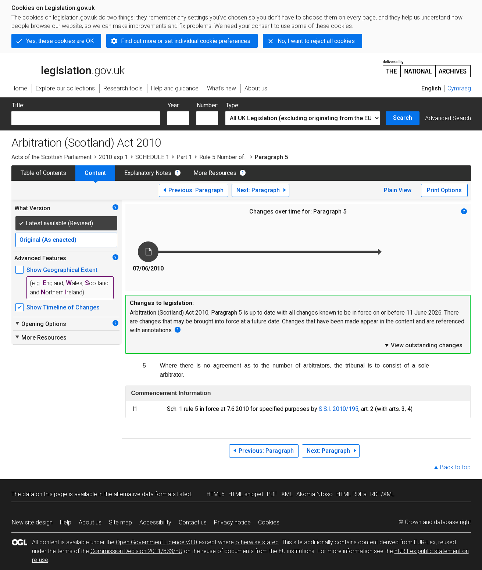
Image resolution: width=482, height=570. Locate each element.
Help (65, 522)
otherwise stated (257, 542)
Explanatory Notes (147, 172)
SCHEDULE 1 (152, 157)
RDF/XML (382, 494)
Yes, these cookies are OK (60, 40)
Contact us (193, 522)
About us (90, 522)
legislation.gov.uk (68, 68)
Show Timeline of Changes (63, 307)
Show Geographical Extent (61, 269)
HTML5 (216, 494)
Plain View (397, 190)
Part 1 (184, 157)
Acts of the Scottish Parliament (51, 157)
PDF (272, 494)
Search (402, 117)
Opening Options (40, 323)
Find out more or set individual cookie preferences (185, 40)
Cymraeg (459, 88)
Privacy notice (232, 522)
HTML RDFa (351, 494)
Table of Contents (43, 172)
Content (95, 172)
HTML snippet (245, 494)
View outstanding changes (423, 345)
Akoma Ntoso (314, 494)
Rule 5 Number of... (223, 157)
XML (287, 494)
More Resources (214, 172)
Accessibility (155, 522)
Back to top (455, 467)
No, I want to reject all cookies (316, 40)
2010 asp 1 (113, 157)
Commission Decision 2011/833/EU (136, 551)
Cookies (268, 522)
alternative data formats (145, 494)
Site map (120, 522)
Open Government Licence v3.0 (156, 542)
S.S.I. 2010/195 (338, 408)
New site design (32, 522)
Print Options (444, 190)
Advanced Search (448, 118)
